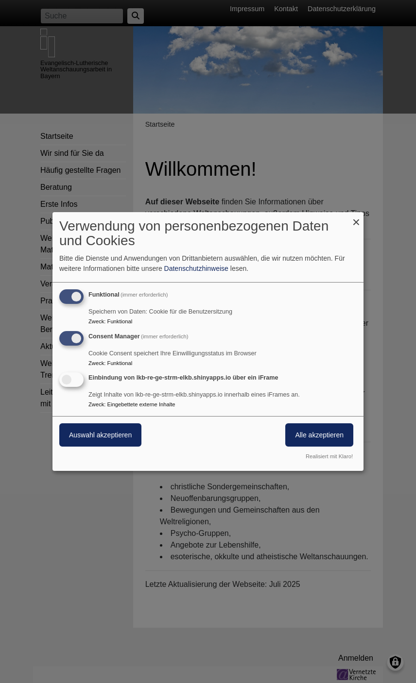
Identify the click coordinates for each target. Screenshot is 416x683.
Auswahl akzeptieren (100, 435)
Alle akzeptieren (319, 435)
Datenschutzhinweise (196, 268)
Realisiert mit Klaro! (329, 456)
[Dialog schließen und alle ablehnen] (356, 218)
